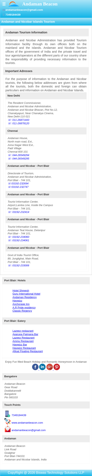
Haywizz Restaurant (24, 348)
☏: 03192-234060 (18, 236)
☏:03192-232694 (18, 183)
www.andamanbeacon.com (27, 422)
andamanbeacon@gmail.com (29, 430)
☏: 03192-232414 (18, 212)
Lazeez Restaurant (23, 337)
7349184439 (19, 415)
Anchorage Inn (21, 304)
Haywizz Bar (20, 344)
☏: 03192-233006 (18, 265)
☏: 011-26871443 (18, 119)
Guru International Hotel (26, 293)
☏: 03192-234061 (18, 240)
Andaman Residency (25, 297)
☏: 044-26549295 (18, 158)
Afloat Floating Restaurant (28, 351)
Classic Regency (22, 310)
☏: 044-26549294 (18, 155)
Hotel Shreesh (21, 290)
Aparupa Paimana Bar (25, 334)
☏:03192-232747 (18, 186)
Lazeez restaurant (23, 330)
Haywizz (17, 300)
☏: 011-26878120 (18, 123)
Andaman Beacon (40, 3)
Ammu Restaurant (23, 341)
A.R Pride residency (24, 307)
